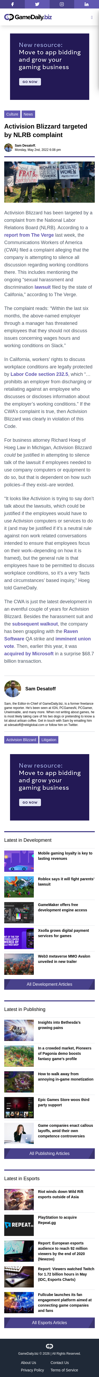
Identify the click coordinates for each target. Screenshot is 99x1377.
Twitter (73, 725)
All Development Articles (49, 984)
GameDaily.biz (28, 1353)
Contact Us (60, 1363)
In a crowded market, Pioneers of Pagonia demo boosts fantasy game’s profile (64, 1053)
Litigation (48, 740)
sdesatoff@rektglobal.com (26, 725)
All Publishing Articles (49, 1153)
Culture (12, 114)
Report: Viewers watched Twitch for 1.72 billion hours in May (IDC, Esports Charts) (66, 1274)
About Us (28, 1363)
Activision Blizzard (21, 740)
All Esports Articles (49, 1322)
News (28, 114)
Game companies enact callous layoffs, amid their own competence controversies (65, 1130)
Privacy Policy (32, 1370)
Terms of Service (64, 1370)
